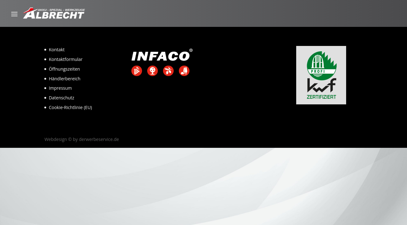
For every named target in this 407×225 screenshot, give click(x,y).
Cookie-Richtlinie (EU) (70, 107)
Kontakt (57, 49)
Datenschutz (61, 98)
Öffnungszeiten (64, 69)
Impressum (60, 88)
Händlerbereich (64, 79)
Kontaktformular (65, 59)
